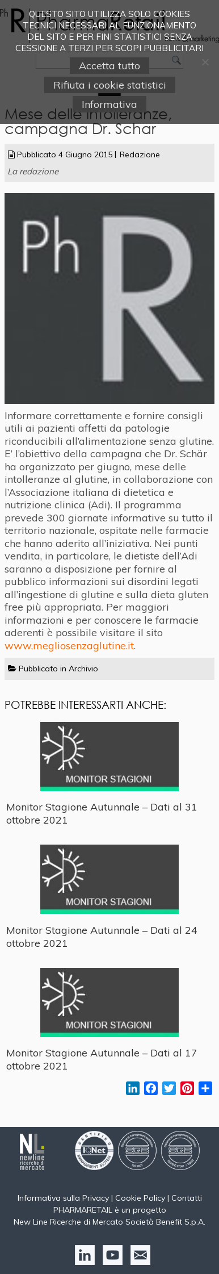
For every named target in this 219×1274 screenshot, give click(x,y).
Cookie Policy (140, 1198)
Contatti (186, 1198)
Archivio (83, 668)
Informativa (109, 104)
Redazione (140, 154)
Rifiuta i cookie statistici (109, 84)
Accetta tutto (109, 65)
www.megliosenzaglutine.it (69, 645)
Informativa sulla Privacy (63, 1198)
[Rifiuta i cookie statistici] (204, 62)
